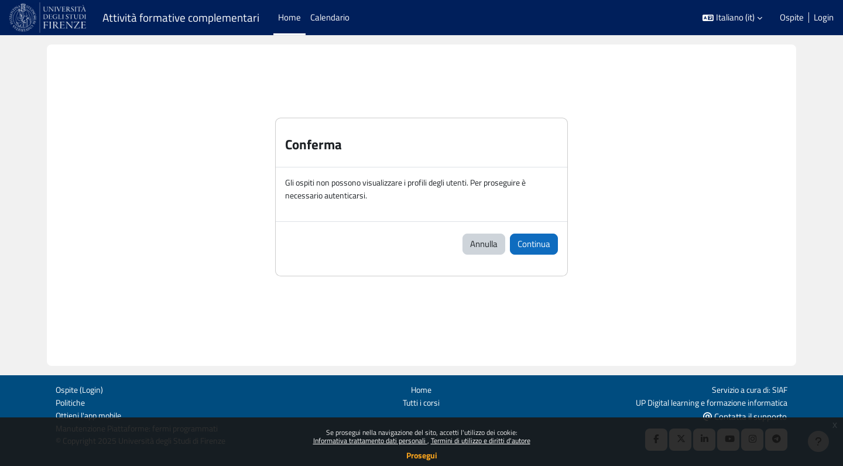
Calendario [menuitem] (329, 17)
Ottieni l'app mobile (91, 415)
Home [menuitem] (289, 17)
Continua (534, 244)
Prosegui (421, 455)
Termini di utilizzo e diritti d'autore (480, 440)
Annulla (484, 244)
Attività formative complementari (180, 17)
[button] (732, 18)
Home (421, 388)
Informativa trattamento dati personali (370, 440)
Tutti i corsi (421, 401)
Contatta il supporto (745, 415)
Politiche (71, 401)
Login (824, 17)
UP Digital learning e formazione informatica (705, 401)
